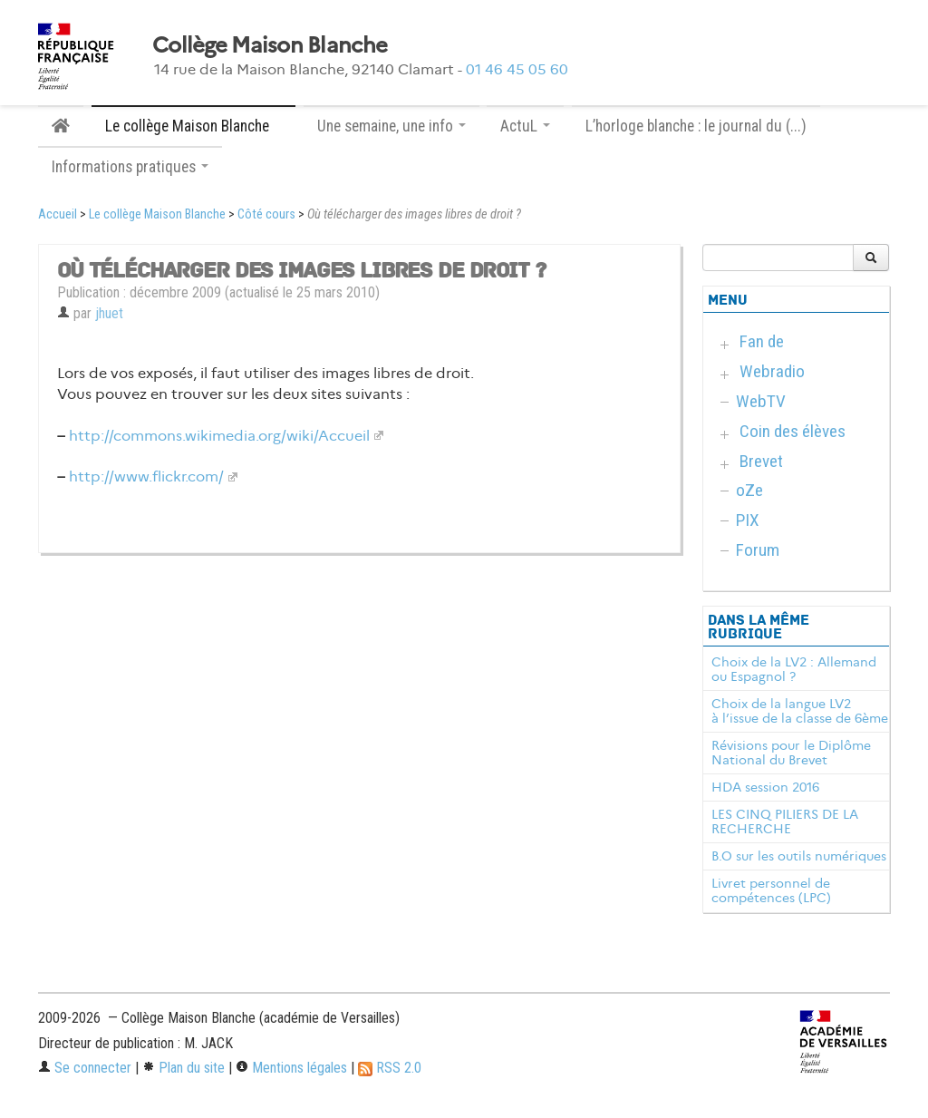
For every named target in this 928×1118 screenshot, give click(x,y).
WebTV (761, 401)
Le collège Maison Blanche (157, 214)
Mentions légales (291, 1067)
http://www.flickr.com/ (146, 476)
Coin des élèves (793, 431)
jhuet (109, 313)
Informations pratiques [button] (130, 167)
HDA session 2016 (765, 787)
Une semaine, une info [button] (391, 126)
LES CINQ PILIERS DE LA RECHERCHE (784, 821)
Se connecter (84, 1067)
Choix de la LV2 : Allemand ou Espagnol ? (793, 669)
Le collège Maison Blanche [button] (193, 126)
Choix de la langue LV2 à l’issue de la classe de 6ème (799, 710)
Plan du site (183, 1067)
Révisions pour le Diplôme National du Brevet (791, 752)
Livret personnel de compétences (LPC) (771, 890)
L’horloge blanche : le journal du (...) (696, 126)
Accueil (57, 214)
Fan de (762, 341)
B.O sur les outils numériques (798, 856)
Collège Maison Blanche (269, 45)
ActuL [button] (525, 126)
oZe (749, 490)
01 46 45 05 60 (517, 69)
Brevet (761, 461)
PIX (747, 520)
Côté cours (266, 214)
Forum (757, 550)
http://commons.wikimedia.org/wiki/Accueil (219, 435)
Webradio (772, 371)
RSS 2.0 (389, 1067)
